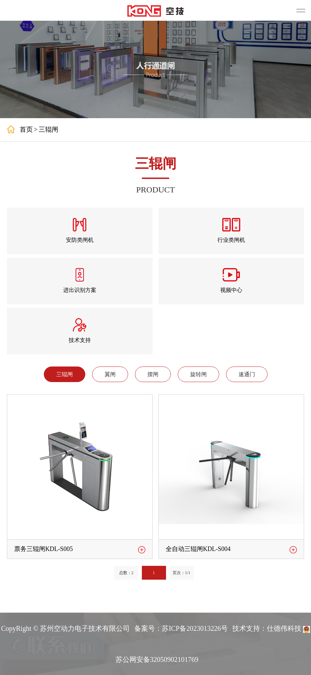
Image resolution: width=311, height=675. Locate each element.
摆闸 (152, 374)
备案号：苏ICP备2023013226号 (181, 628)
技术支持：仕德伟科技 (266, 628)
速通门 (247, 374)
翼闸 (110, 374)
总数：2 (126, 572)
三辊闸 (48, 129)
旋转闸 (198, 374)
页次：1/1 (181, 572)
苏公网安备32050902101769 (157, 659)
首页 (26, 129)
